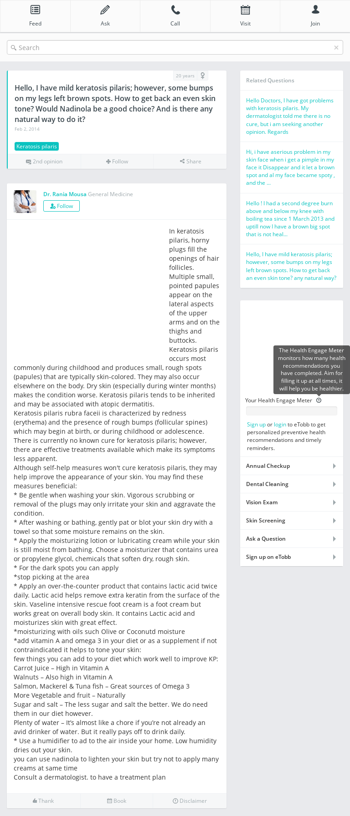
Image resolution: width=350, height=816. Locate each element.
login (280, 424)
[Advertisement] (90, 290)
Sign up (256, 424)
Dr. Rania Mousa (65, 194)
